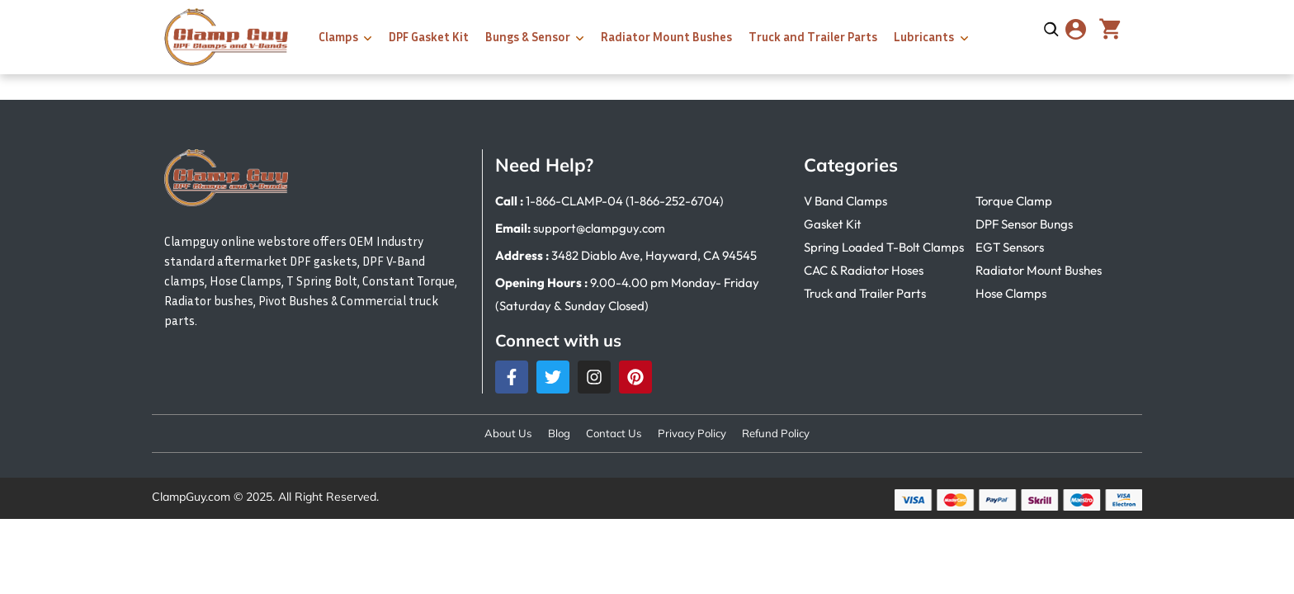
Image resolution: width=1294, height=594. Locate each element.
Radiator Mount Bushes (666, 36)
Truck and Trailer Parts (813, 36)
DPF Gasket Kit (429, 36)
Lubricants (924, 36)
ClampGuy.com (191, 498)
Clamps (338, 36)
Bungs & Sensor (527, 36)
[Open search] (1051, 30)
